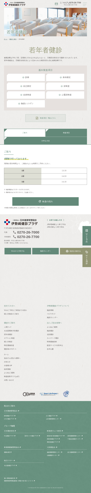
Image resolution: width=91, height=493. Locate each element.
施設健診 (50, 331)
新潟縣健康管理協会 (11, 447)
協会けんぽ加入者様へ (12, 358)
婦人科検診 (8, 342)
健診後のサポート (10, 349)
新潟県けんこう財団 (54, 431)
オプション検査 (9, 338)
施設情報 (50, 310)
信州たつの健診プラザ (31, 436)
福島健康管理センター (53, 452)
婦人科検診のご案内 (11, 314)
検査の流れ (45, 201)
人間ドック (7, 327)
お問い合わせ (9, 380)
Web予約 (86, 236)
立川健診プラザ (51, 415)
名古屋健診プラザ (9, 465)
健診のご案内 (12, 39)
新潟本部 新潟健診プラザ (55, 436)
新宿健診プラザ (9, 415)
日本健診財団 (9, 431)
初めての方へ (9, 306)
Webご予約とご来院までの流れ (15, 310)
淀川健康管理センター (74, 452)
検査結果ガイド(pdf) (12, 376)
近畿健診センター (52, 455)
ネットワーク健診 (53, 338)
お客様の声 (8, 365)
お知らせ (7, 362)
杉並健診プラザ (9, 436)
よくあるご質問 (52, 327)
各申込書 (50, 349)
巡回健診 (50, 334)
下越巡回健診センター (74, 439)
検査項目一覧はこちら (48, 118)
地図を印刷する (73, 251)
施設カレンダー (45, 251)
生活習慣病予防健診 (11, 331)
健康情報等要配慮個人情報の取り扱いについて (18, 480)
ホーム (5, 39)
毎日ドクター (8, 460)
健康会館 (7, 452)
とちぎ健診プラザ (9, 419)
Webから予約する (17, 251)
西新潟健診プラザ (52, 439)
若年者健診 (8, 334)
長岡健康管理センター (74, 436)
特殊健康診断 (52, 342)
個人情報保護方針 (9, 478)
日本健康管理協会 (10, 411)
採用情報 (7, 369)
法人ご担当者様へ (54, 323)
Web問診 (86, 257)
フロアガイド (51, 314)
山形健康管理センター (52, 419)
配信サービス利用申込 (55, 345)
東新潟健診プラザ (52, 442)
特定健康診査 (9, 345)
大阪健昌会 (51, 447)
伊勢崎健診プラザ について (58, 306)
